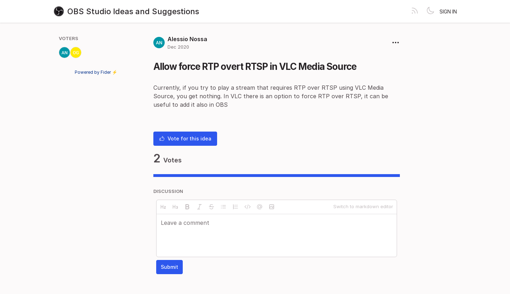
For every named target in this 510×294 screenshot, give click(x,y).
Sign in (448, 12)
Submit (169, 267)
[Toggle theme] (430, 11)
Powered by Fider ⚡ (96, 72)
